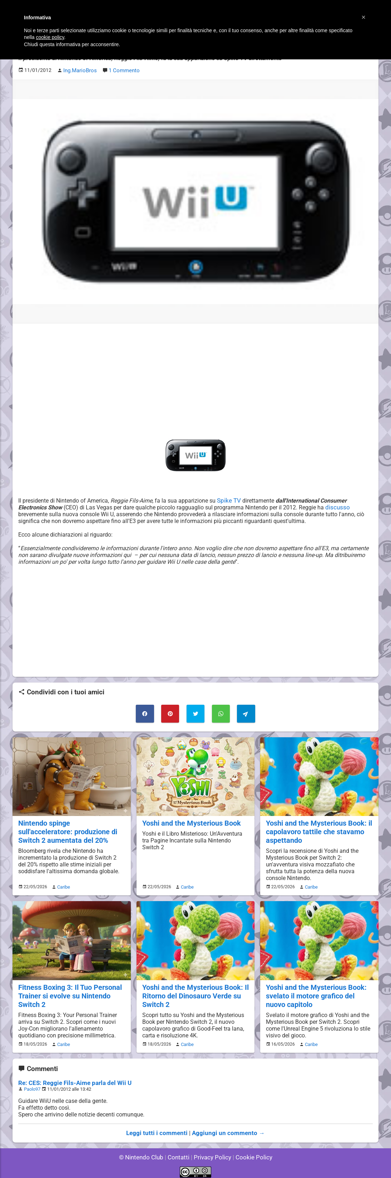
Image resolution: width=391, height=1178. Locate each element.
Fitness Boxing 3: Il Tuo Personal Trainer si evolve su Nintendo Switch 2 (68, 992)
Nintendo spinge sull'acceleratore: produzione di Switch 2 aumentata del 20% (70, 829)
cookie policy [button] (50, 37)
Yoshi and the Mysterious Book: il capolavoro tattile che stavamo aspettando (317, 829)
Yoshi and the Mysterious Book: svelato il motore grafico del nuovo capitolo (319, 992)
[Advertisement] (195, 379)
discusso (307, 506)
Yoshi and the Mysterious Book (190, 821)
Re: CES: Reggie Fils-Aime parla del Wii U (71, 1078)
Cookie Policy (250, 1152)
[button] (363, 17)
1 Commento (123, 70)
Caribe (62, 884)
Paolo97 (32, 1084)
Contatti (179, 1152)
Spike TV (229, 500)
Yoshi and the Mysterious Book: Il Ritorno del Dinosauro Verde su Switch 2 (193, 992)
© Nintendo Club (144, 1152)
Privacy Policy (211, 1152)
